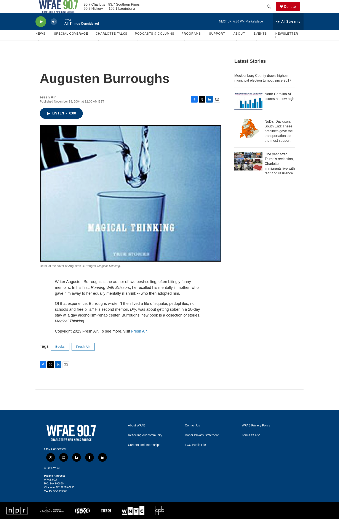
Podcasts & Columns (154, 43)
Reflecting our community (145, 445)
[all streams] (288, 31)
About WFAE (136, 435)
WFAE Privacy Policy (256, 435)
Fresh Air (139, 341)
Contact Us (192, 435)
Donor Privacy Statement (202, 445)
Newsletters (286, 45)
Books (60, 356)
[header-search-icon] (271, 11)
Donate (292, 11)
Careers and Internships (144, 454)
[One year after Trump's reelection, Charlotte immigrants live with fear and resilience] (248, 171)
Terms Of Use (251, 445)
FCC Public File (195, 454)
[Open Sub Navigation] (38, 50)
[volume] (54, 31)
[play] (40, 31)
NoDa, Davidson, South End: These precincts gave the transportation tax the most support (279, 140)
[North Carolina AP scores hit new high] (248, 110)
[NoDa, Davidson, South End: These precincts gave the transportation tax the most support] (248, 138)
